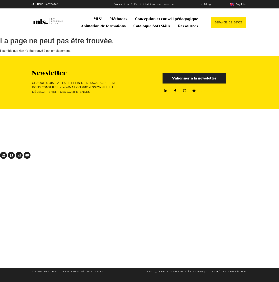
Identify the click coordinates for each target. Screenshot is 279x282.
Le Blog (205, 4)
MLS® (98, 19)
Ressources (188, 26)
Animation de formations (103, 26)
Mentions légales (233, 271)
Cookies (197, 271)
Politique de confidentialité (167, 271)
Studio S (97, 271)
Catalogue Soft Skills (151, 26)
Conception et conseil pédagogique (166, 19)
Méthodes (118, 19)
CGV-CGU (212, 271)
